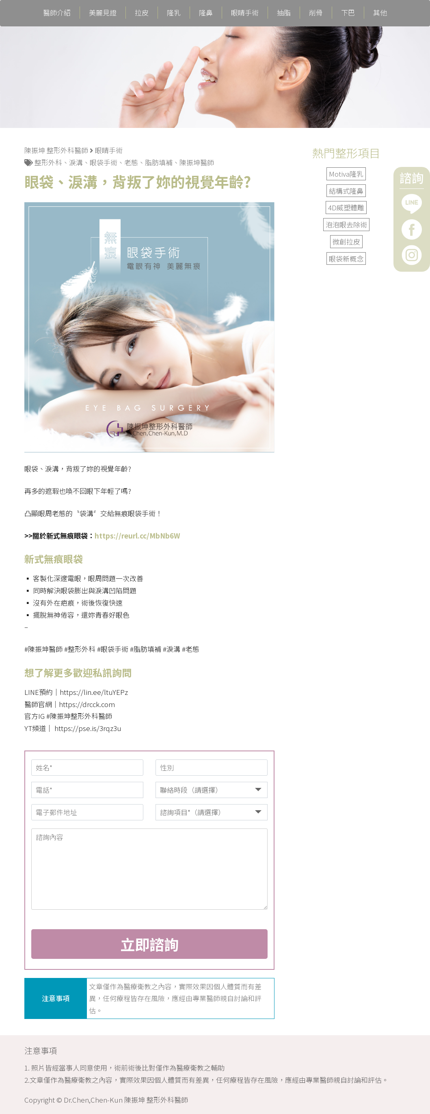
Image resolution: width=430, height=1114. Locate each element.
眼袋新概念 (346, 258)
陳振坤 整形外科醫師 (56, 150)
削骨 (316, 13)
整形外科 (48, 162)
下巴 (348, 13)
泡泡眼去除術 (346, 224)
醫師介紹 (57, 13)
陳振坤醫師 (196, 162)
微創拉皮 (346, 241)
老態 (131, 162)
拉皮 (142, 13)
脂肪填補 (159, 162)
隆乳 (174, 13)
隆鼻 (206, 13)
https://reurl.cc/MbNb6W (137, 535)
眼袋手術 (103, 162)
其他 (380, 13)
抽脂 (284, 13)
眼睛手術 (245, 13)
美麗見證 (103, 13)
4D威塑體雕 (346, 207)
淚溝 (76, 162)
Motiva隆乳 (346, 174)
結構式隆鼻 (346, 191)
